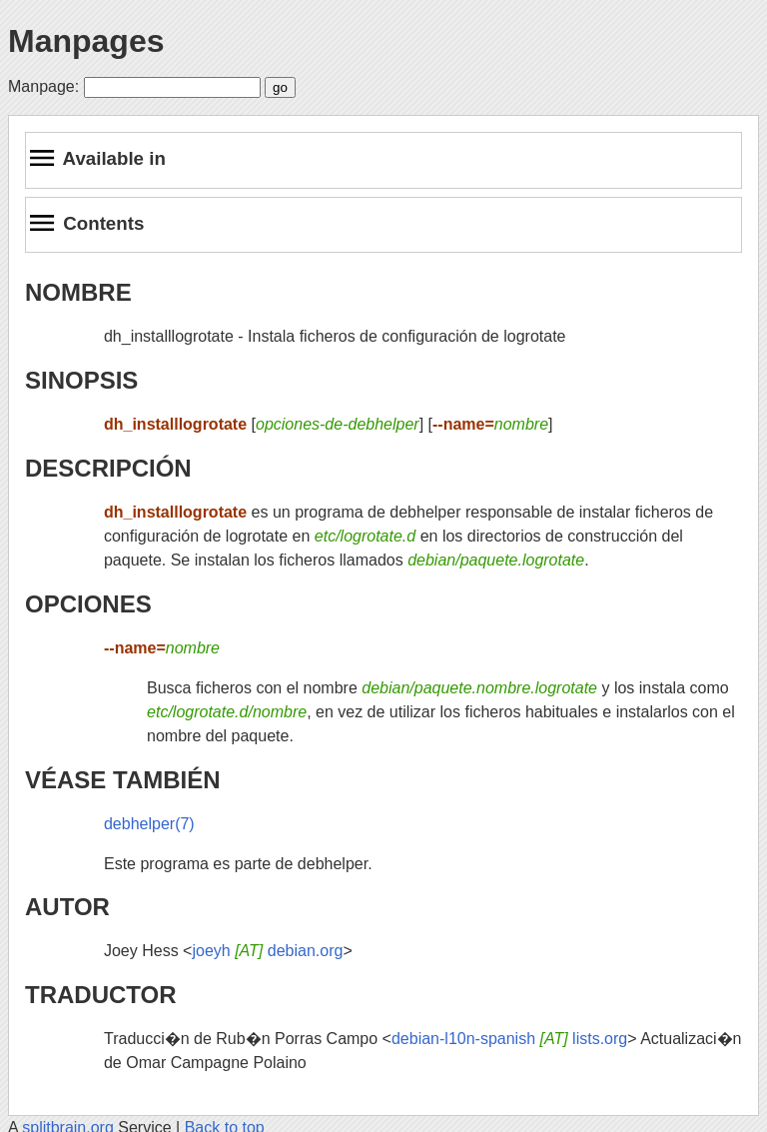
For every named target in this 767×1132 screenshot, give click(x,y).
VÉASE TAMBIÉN (123, 779)
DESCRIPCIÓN (108, 468)
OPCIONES (88, 603)
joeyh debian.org (267, 950)
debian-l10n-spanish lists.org (509, 1038)
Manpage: (43, 86)
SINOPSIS (81, 380)
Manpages (86, 41)
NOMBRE (78, 292)
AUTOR (67, 906)
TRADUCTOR (101, 994)
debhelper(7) (149, 823)
